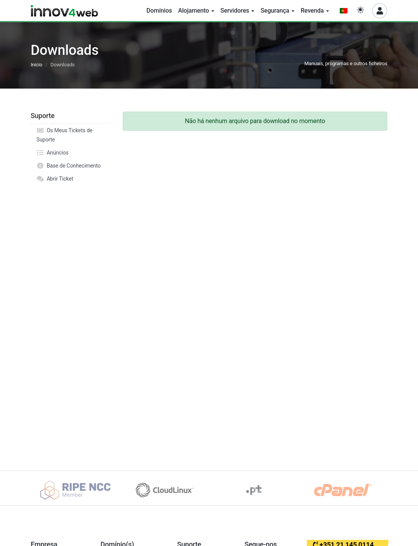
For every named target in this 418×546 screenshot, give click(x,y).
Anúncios (52, 152)
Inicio (36, 64)
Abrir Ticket (54, 178)
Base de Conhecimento (68, 165)
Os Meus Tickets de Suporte (64, 134)
